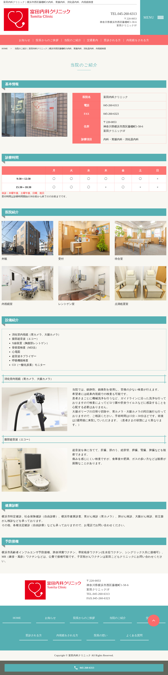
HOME (5, 48)
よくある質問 (134, 635)
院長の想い (100, 635)
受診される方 (112, 40)
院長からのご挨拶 (47, 40)
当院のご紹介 (72, 40)
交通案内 (92, 40)
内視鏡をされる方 (137, 40)
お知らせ (24, 40)
